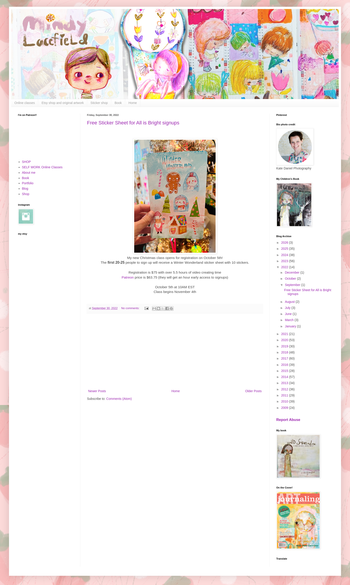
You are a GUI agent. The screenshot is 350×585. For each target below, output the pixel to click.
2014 (285, 377)
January (291, 326)
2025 (285, 248)
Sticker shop (99, 103)
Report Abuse (288, 420)
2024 (285, 255)
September (293, 285)
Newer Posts (97, 391)
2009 (285, 408)
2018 (285, 352)
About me (29, 172)
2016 (285, 365)
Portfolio (27, 183)
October (291, 278)
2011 (285, 395)
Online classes (24, 103)
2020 (285, 340)
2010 (285, 401)
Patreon (128, 277)
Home (133, 103)
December (292, 272)
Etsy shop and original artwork (63, 103)
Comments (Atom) (119, 398)
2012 (285, 389)
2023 (285, 261)
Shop (25, 194)
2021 (285, 334)
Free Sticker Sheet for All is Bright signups (133, 123)
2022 (285, 267)
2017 (285, 358)
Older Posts (253, 391)
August (290, 302)
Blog (25, 188)
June (288, 314)
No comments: (130, 308)
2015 (285, 371)
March (289, 320)
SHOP (26, 162)
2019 (285, 346)
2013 (285, 383)
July (288, 308)
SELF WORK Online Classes (42, 167)
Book (118, 103)
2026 (285, 242)
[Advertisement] (175, 351)
